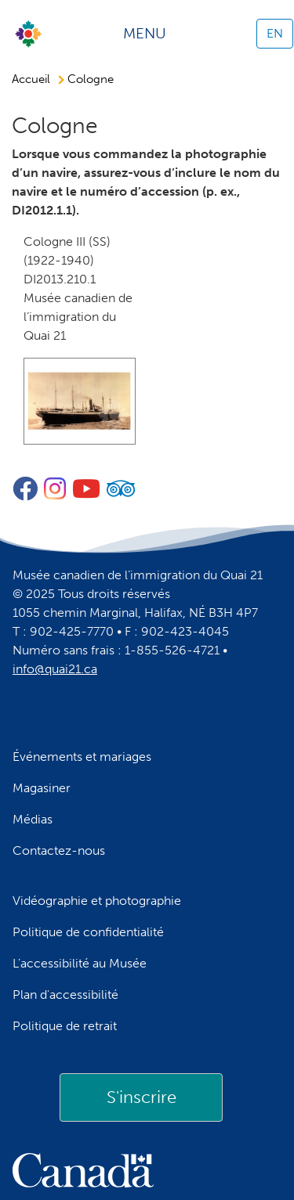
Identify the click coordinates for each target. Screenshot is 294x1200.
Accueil (31, 79)
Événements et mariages (82, 756)
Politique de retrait (65, 1025)
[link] (141, 1097)
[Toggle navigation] (150, 33)
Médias (33, 819)
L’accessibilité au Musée (80, 963)
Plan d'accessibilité (65, 994)
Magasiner (42, 787)
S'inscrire (141, 1097)
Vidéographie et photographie (97, 900)
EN (275, 33)
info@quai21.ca (55, 668)
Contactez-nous (59, 850)
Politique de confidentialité (88, 931)
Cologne (90, 79)
